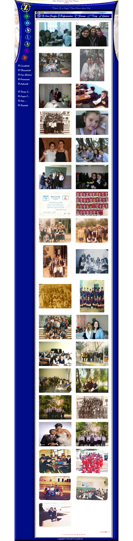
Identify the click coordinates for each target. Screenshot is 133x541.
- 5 (69, 534)
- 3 (65, 534)
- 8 (74, 534)
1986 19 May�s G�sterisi (92, 474)
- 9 (75, 534)
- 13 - (84, 534)
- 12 (82, 534)
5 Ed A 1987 (55, 474)
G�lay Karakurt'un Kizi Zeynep (92, 135)
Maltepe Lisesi (55, 47)
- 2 (64, 534)
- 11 (80, 534)
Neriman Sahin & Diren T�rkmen (55, 163)
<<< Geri (101, 532)
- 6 (70, 534)
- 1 (62, 534)
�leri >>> (107, 532)
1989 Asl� (55, 528)
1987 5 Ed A (55, 501)
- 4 (67, 534)
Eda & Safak (55, 108)
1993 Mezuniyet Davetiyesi (55, 216)
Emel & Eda (92, 339)
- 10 (77, 534)
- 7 (72, 534)
